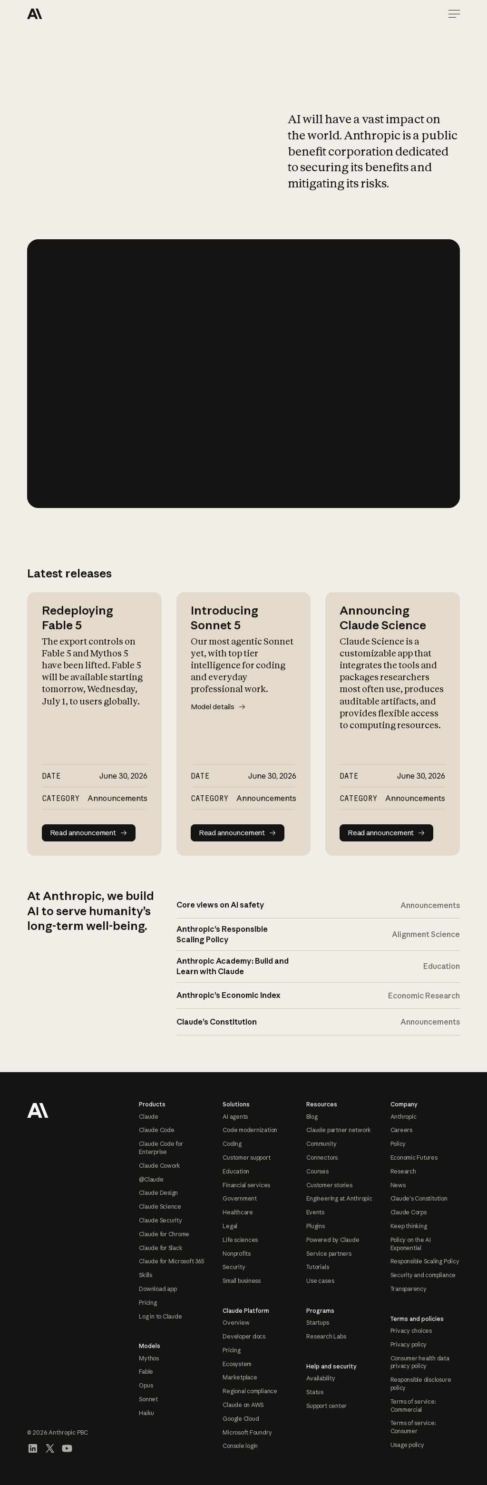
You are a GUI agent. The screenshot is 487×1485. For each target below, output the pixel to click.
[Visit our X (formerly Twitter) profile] (50, 1448)
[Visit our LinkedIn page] (33, 1448)
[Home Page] (61, 14)
